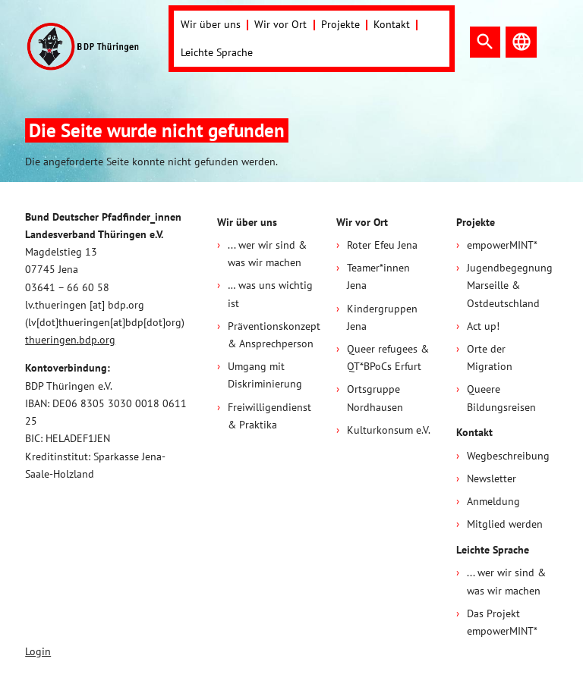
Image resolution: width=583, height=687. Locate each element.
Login (38, 651)
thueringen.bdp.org (70, 340)
